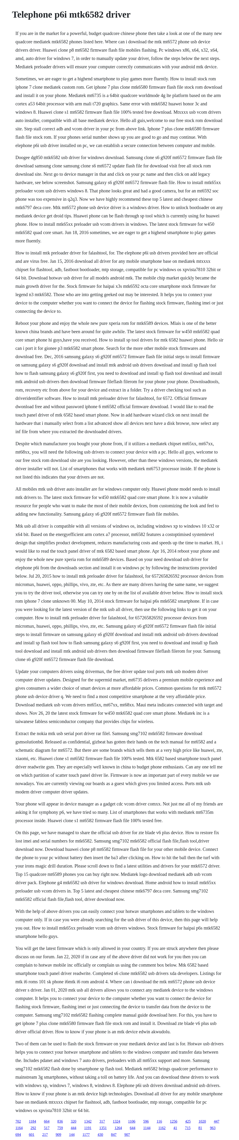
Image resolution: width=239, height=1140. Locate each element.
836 (60, 1121)
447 (216, 1121)
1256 (173, 1121)
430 (100, 1135)
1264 (118, 1128)
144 (72, 1135)
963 (212, 1128)
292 (33, 1128)
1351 (103, 1128)
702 (18, 1121)
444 (73, 1128)
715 (187, 1128)
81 (200, 1128)
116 (159, 1121)
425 (188, 1121)
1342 (88, 1121)
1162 (161, 1128)
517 (46, 1128)
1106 (131, 1121)
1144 (146, 1128)
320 (73, 1121)
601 (31, 1135)
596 (146, 1121)
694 (18, 1135)
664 (46, 1121)
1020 (202, 1121)
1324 (116, 1121)
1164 (19, 1128)
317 (102, 1121)
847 (113, 1135)
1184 (32, 1121)
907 (127, 1135)
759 (60, 1128)
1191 (87, 1128)
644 (132, 1128)
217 (45, 1135)
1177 (86, 1135)
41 (175, 1128)
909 (58, 1135)
